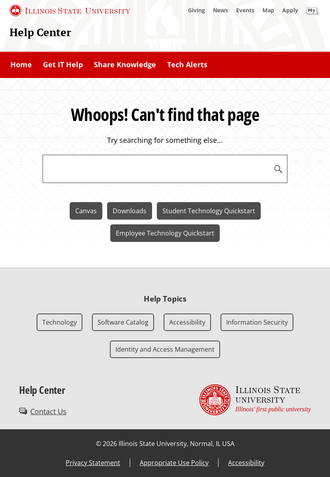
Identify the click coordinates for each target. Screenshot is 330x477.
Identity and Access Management (165, 349)
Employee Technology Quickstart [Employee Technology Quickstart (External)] (165, 233)
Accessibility (187, 322)
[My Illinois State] (312, 10)
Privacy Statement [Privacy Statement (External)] (93, 462)
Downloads (129, 210)
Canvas (86, 210)
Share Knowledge (125, 64)
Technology (59, 322)
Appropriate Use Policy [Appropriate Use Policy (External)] (174, 462)
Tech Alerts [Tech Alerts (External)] (187, 64)
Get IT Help (63, 64)
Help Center (40, 32)
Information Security (257, 322)
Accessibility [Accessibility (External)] (246, 462)
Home (21, 64)
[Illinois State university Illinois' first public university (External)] (255, 400)
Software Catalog (123, 322)
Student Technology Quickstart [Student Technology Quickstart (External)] (208, 210)
